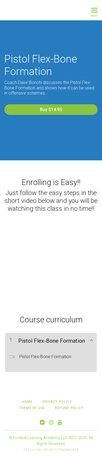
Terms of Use (32, 408)
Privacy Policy (57, 402)
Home (27, 402)
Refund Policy (69, 408)
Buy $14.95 (51, 109)
